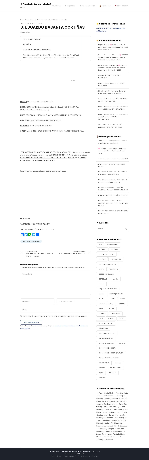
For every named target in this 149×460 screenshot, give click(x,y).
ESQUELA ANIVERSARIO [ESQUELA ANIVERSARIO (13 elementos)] (108, 289)
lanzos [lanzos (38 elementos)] (122, 299)
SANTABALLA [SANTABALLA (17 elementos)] (104, 363)
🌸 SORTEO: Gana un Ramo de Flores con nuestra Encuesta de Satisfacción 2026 (113, 47)
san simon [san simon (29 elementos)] (122, 343)
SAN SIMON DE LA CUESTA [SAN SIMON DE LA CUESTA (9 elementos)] (109, 358)
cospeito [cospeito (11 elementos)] (115, 279)
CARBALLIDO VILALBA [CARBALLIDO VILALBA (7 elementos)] (107, 264)
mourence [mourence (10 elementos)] (122, 304)
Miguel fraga (102, 45)
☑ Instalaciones (87, 6)
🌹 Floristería (121, 6)
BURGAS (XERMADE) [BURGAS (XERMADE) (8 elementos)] (106, 254)
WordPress (94, 456)
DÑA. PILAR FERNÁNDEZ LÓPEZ (111, 93)
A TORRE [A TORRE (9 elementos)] (102, 249)
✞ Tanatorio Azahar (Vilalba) (35, 4)
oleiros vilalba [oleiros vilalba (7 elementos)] (115, 313)
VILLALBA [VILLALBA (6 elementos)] (112, 373)
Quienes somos (69, 454)
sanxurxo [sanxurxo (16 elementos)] (118, 363)
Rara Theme (78, 456)
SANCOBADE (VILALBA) (31, 241)
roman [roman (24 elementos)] (122, 318)
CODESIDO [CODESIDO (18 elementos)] (114, 269)
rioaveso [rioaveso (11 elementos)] (111, 318)
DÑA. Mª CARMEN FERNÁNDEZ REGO (112, 195)
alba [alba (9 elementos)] (100, 244)
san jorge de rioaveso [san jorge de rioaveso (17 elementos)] (106, 338)
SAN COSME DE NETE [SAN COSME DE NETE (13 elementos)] (107, 333)
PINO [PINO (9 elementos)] (101, 318)
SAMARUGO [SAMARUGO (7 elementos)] (103, 328)
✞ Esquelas (70, 6)
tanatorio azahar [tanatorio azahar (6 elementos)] (115, 368)
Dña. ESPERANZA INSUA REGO (112, 109)
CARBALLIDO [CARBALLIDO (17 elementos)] (116, 259)
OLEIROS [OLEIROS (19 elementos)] (102, 313)
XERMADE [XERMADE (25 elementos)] (102, 378)
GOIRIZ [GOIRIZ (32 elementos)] (101, 294)
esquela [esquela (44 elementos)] (101, 284)
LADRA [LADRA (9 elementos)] (112, 299)
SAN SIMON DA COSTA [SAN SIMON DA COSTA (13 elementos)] (107, 348)
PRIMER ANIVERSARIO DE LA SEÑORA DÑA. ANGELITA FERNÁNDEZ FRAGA (113, 203)
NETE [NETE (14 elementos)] (101, 309)
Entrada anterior (37, 253)
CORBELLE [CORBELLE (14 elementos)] (103, 279)
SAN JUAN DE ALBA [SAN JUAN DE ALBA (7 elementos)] (106, 343)
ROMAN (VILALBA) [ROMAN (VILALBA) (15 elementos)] (106, 323)
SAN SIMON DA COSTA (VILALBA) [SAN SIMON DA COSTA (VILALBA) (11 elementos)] (111, 353)
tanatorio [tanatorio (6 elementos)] (102, 368)
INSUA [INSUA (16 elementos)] (101, 299)
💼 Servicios (105, 6)
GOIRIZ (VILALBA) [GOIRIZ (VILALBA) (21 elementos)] (116, 294)
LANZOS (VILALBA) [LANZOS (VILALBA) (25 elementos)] (106, 304)
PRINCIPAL (56, 6)
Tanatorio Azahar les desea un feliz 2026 (113, 159)
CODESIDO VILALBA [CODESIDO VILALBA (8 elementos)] (106, 274)
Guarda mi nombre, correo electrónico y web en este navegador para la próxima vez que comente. (54, 316)
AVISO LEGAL (80, 454)
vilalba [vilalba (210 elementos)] (101, 373)
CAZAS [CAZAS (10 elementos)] (101, 269)
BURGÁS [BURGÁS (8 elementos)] (102, 259)
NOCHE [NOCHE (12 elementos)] (111, 309)
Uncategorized (25, 32)
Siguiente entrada (75, 252)
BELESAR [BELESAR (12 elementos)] (114, 249)
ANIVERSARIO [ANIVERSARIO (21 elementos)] (112, 244)
